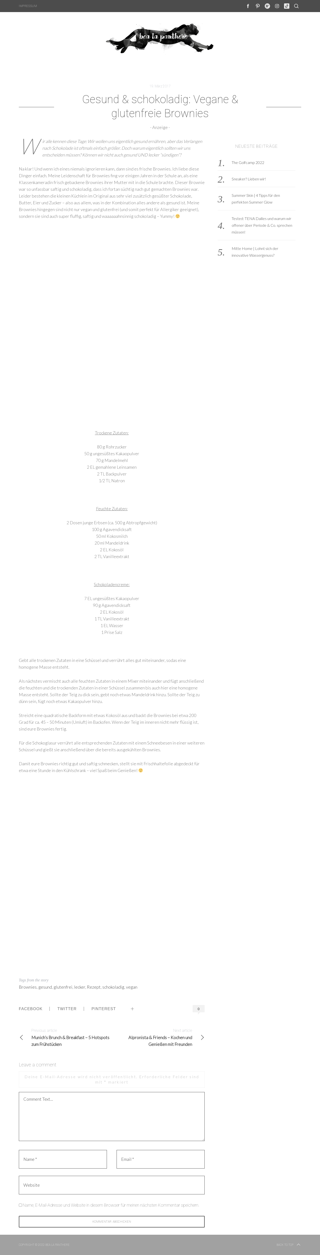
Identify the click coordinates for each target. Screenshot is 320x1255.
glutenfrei (63, 987)
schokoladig (113, 987)
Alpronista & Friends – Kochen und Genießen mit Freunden (158, 1037)
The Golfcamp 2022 (248, 162)
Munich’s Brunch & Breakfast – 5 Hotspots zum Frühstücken (65, 1037)
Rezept (94, 987)
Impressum (28, 6)
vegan (131, 987)
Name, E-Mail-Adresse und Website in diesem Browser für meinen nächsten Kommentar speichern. (111, 1205)
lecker (79, 987)
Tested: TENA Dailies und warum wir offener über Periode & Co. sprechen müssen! (262, 225)
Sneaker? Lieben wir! (249, 179)
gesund (45, 987)
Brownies (28, 987)
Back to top (289, 1245)
